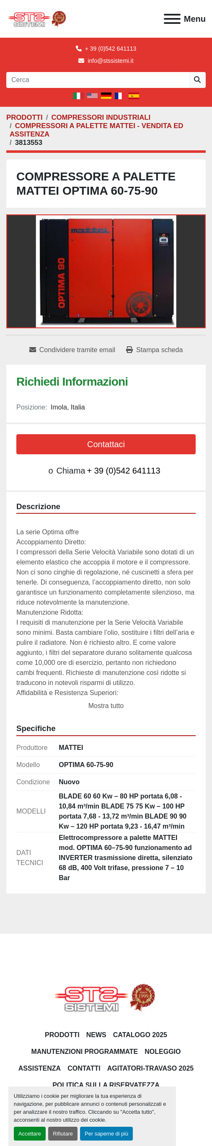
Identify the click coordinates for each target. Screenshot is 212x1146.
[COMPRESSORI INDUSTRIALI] (100, 117)
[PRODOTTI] (24, 117)
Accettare (29, 1134)
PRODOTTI (62, 1034)
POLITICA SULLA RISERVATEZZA (106, 1085)
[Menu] (172, 19)
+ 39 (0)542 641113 (111, 48)
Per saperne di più (106, 1134)
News (96, 1034)
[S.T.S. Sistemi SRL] (106, 997)
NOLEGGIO (163, 1051)
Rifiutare (63, 1134)
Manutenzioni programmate (84, 1051)
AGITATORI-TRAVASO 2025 (150, 1068)
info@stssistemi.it (110, 60)
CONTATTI (84, 1068)
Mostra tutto (106, 705)
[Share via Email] (72, 350)
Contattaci (106, 444)
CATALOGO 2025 (140, 1034)
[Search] (97, 80)
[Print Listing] (154, 350)
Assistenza (39, 1068)
